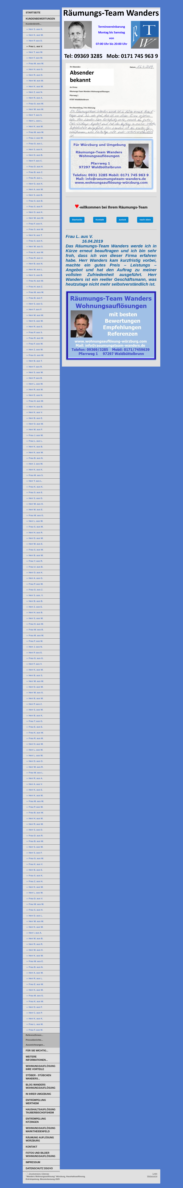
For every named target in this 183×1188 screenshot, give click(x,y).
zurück (122, 219)
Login (154, 1173)
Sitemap (45, 1174)
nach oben (145, 219)
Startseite (77, 219)
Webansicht (152, 1176)
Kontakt (100, 219)
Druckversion (33, 1174)
